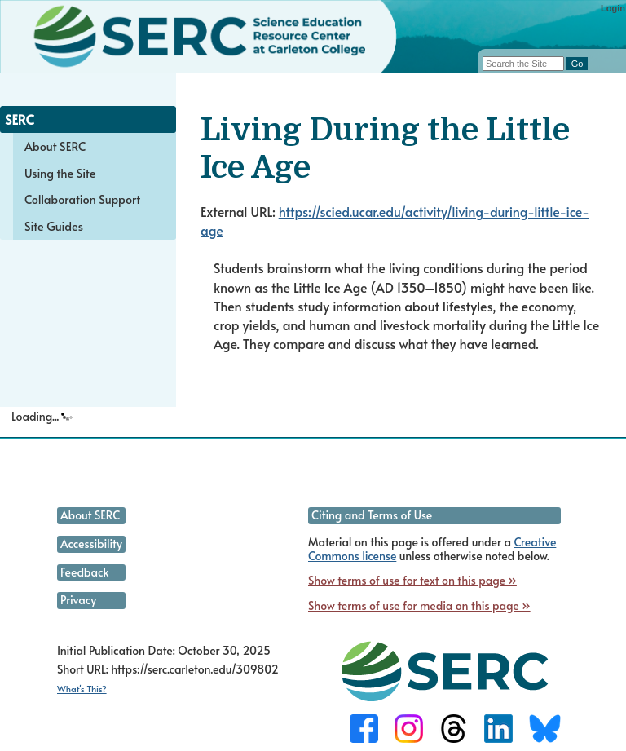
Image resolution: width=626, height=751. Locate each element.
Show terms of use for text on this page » (412, 580)
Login (613, 8)
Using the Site (59, 173)
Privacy (78, 599)
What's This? (82, 689)
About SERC (55, 146)
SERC (19, 119)
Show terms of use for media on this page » (419, 605)
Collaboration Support (82, 199)
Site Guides (53, 226)
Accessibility (91, 543)
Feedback (84, 572)
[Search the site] (523, 63)
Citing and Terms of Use (371, 515)
